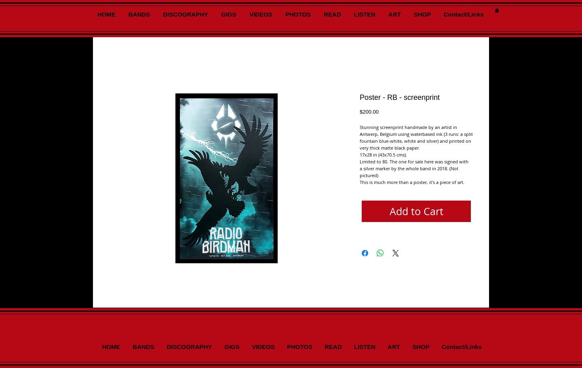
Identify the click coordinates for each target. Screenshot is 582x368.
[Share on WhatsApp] (380, 253)
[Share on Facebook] (365, 253)
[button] (497, 10)
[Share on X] (396, 253)
